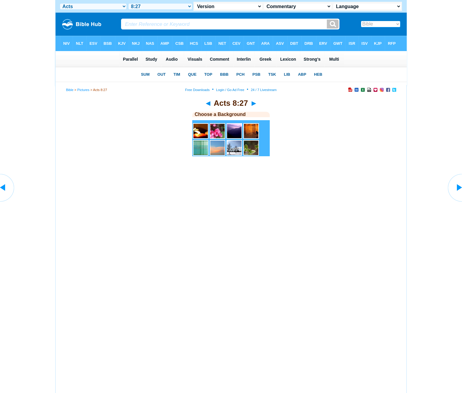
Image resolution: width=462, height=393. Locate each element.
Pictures (83, 90)
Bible (70, 90)
